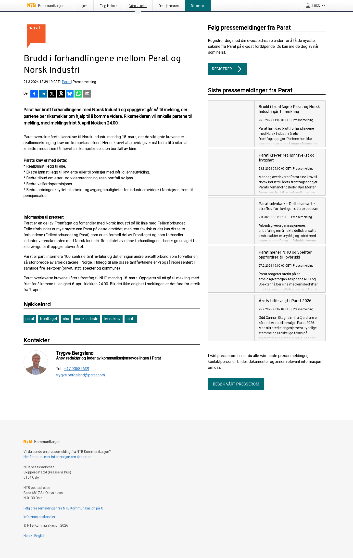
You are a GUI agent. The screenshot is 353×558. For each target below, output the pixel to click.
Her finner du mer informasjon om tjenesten (57, 457)
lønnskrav (112, 318)
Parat (66, 82)
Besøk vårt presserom (236, 384)
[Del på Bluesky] (70, 94)
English (39, 536)
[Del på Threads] (61, 94)
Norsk (28, 536)
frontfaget (48, 318)
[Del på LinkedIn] (43, 94)
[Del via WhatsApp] (78, 94)
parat (29, 318)
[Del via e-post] (87, 94)
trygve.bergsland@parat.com (80, 375)
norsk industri (86, 318)
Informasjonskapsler (39, 517)
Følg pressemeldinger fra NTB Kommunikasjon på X (63, 508)
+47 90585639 (76, 369)
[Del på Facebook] (34, 94)
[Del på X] (52, 94)
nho (66, 318)
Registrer (227, 69)
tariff (130, 318)
